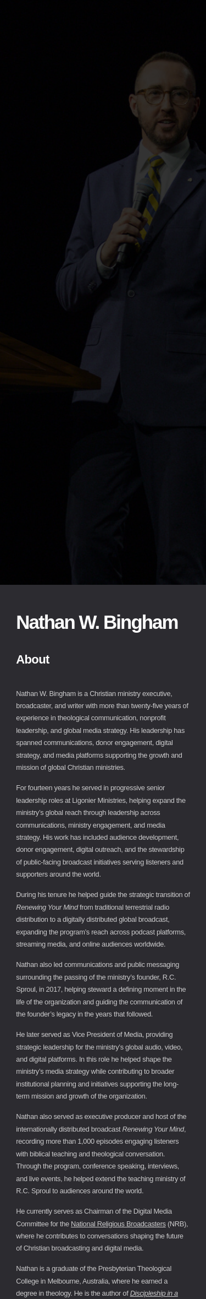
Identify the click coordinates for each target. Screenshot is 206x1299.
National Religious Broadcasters (118, 1224)
